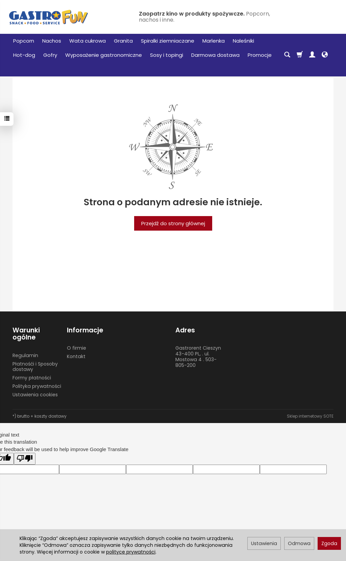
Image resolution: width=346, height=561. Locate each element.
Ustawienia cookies (35, 394)
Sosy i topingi (166, 55)
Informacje (85, 330)
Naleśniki (243, 40)
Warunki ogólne (26, 334)
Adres (185, 330)
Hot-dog (24, 55)
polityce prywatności (130, 551)
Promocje (260, 55)
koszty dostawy (50, 416)
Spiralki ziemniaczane (167, 40)
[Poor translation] (24, 459)
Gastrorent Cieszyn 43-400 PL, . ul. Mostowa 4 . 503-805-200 (198, 356)
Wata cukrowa (87, 40)
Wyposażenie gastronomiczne (103, 55)
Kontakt (76, 356)
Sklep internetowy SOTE (310, 416)
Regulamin (25, 355)
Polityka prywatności (37, 386)
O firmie (76, 348)
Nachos (51, 40)
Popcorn (23, 40)
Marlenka (213, 40)
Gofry (50, 55)
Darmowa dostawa (215, 55)
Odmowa (299, 543)
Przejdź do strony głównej (173, 223)
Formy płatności (32, 377)
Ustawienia (264, 543)
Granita (123, 40)
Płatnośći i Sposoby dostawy (35, 366)
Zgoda (329, 543)
